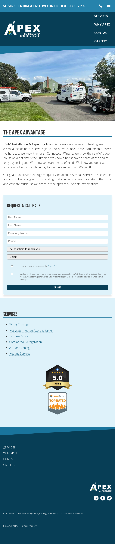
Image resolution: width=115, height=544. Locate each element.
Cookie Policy (29, 526)
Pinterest (109, 498)
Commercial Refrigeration (25, 342)
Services (101, 16)
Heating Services (19, 353)
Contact (101, 33)
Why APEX (102, 24)
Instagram (96, 498)
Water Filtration (19, 325)
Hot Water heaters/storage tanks (31, 331)
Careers (101, 41)
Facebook (102, 498)
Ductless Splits (18, 336)
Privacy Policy (10, 526)
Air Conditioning (19, 348)
